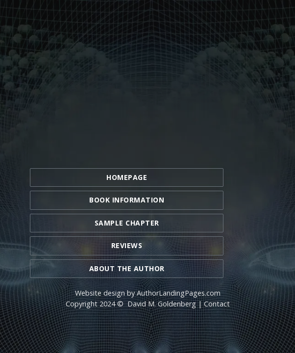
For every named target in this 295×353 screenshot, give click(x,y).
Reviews (127, 245)
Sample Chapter (127, 222)
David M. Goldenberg (161, 303)
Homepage (126, 177)
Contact (217, 303)
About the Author (127, 268)
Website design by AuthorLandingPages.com (148, 293)
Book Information (126, 199)
